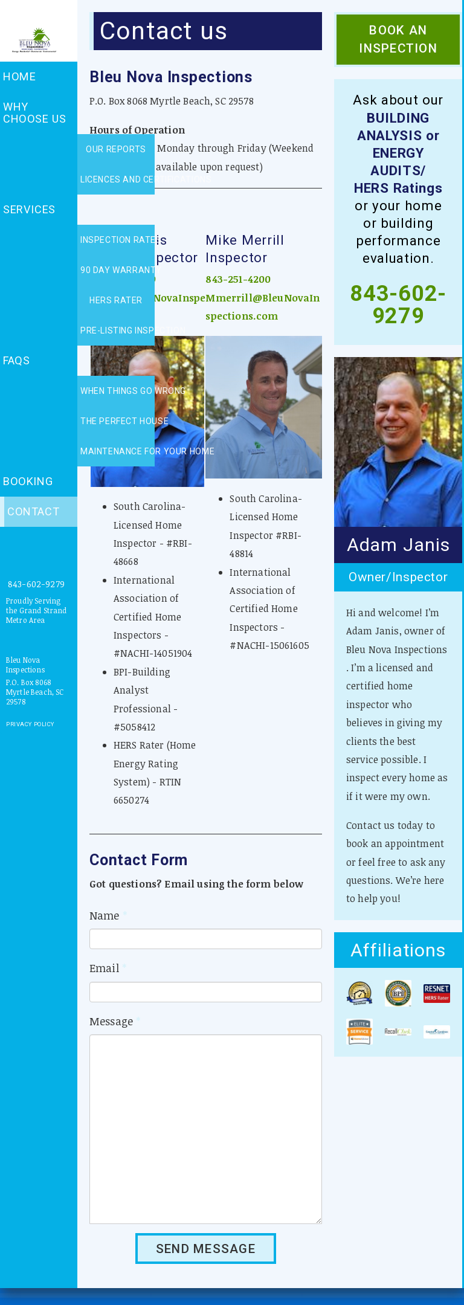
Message (114, 1021)
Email (107, 968)
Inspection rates (117, 240)
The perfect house (117, 421)
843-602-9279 (36, 584)
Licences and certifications (117, 179)
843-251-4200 (238, 279)
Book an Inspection (398, 39)
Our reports (116, 149)
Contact (33, 511)
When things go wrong (117, 391)
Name (108, 915)
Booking (28, 481)
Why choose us (34, 112)
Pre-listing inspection (117, 330)
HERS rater (116, 300)
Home (19, 76)
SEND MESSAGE (206, 1249)
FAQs (16, 360)
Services (29, 209)
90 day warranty (117, 270)
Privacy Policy (30, 724)
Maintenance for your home (117, 451)
